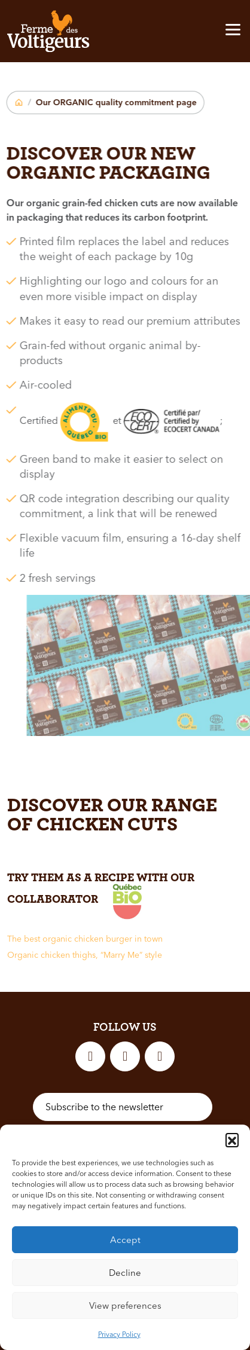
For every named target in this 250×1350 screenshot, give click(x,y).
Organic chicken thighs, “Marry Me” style (84, 954)
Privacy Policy (119, 1334)
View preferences (125, 1305)
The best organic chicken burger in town (85, 938)
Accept (125, 1239)
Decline (125, 1272)
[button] (232, 1140)
